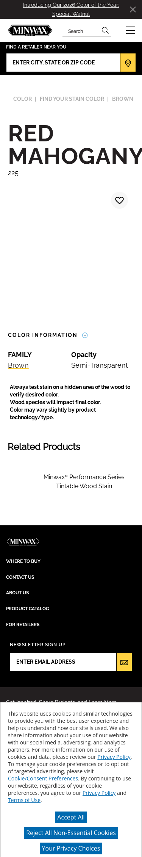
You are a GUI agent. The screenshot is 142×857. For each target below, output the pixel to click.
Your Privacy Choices (71, 848)
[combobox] (81, 30)
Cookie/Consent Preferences (43, 778)
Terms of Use (24, 800)
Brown (18, 365)
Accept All (70, 817)
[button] (130, 30)
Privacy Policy (113, 756)
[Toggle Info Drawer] (85, 335)
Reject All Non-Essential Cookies (71, 833)
